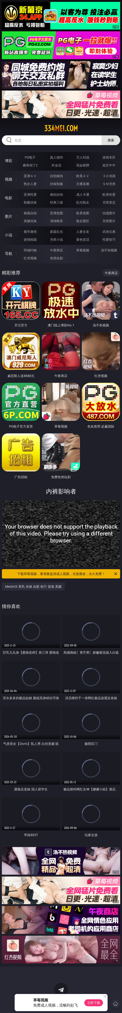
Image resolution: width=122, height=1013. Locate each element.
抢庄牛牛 (108, 165)
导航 (8, 253)
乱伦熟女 (82, 202)
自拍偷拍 (56, 176)
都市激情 (30, 231)
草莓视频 (82, 250)
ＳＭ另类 (108, 184)
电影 (8, 197)
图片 (8, 216)
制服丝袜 (30, 202)
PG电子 (30, 157)
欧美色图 (82, 213)
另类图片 (108, 221)
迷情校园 (30, 239)
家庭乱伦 (56, 231)
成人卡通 (82, 194)
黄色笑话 (82, 239)
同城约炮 (30, 250)
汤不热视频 (109, 250)
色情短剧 (56, 258)
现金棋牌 (82, 165)
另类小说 (56, 239)
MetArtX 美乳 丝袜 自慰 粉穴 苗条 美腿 (33, 586)
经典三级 (56, 202)
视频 (8, 179)
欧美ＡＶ (82, 176)
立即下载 (93, 1002)
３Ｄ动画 (108, 176)
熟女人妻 (30, 184)
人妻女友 (82, 231)
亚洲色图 (56, 213)
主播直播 (82, 184)
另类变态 (108, 202)
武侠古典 (108, 231)
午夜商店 (56, 250)
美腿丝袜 (30, 221)
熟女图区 (82, 221)
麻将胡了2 (30, 165)
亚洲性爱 (30, 194)
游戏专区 (108, 157)
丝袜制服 (56, 184)
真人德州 (56, 157)
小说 (8, 234)
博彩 (8, 160)
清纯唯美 (56, 221)
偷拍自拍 (56, 194)
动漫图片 (108, 213)
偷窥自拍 (30, 213)
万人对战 (82, 157)
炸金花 (56, 165)
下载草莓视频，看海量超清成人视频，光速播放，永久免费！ (67, 574)
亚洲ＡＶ (30, 176)
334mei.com (61, 128)
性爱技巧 (108, 239)
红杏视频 (30, 258)
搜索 (111, 140)
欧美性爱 (108, 194)
